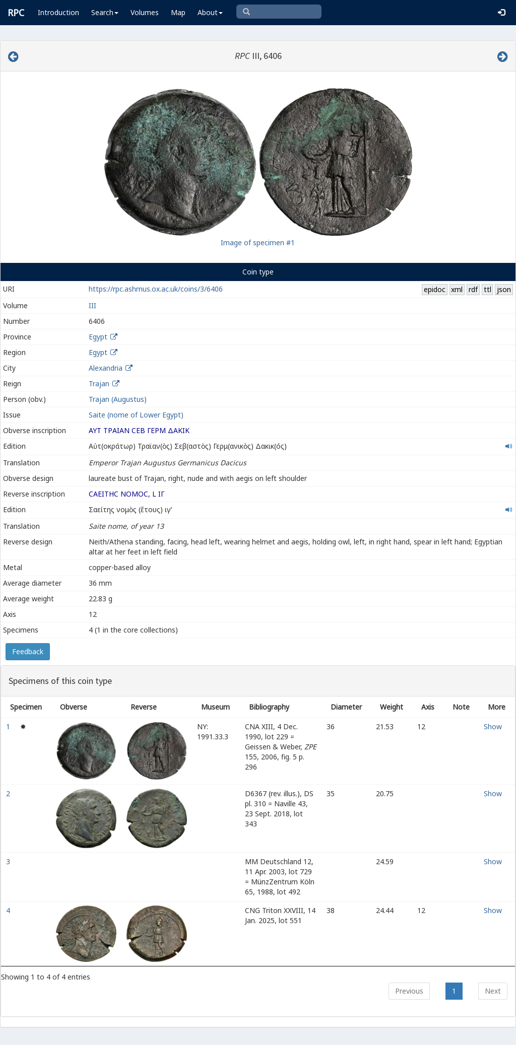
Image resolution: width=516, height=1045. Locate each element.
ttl (487, 289)
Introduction (58, 12)
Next (493, 991)
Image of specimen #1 (258, 242)
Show (493, 726)
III (92, 305)
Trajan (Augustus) (118, 399)
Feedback (27, 651)
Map (178, 12)
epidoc (434, 289)
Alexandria (105, 368)
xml (457, 289)
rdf (473, 289)
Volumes (145, 12)
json (504, 289)
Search (104, 12)
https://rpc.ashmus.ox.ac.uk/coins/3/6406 (156, 289)
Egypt (98, 336)
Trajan (99, 383)
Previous (409, 991)
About (210, 12)
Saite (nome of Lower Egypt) (136, 415)
